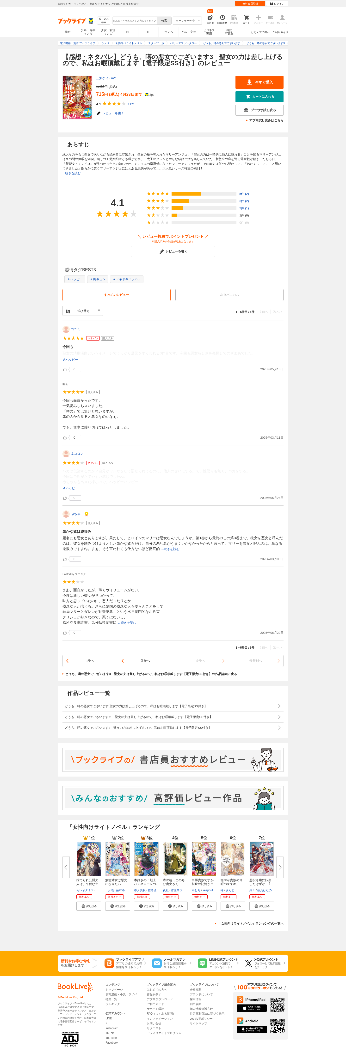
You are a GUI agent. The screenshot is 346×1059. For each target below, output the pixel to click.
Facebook (111, 1042)
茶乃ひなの (264, 890)
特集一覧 (111, 999)
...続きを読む (71, 173)
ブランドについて (201, 994)
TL (148, 32)
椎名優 (152, 890)
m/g (114, 78)
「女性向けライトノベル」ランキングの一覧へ (251, 923)
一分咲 (109, 890)
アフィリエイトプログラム (164, 1033)
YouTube (111, 1038)
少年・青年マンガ (88, 32)
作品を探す (154, 994)
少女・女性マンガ (108, 32)
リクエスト (154, 1028)
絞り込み (104, 21)
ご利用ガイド (280, 32)
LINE (108, 1018)
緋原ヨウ (176, 890)
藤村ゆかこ (123, 890)
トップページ (114, 989)
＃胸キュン (97, 279)
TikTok (109, 1033)
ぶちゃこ (77, 514)
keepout (208, 890)
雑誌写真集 (229, 32)
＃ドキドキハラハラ (127, 279)
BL (128, 32)
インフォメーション (160, 1018)
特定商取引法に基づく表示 (207, 1013)
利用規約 (195, 1004)
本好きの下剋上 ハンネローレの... (146, 882)
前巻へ (145, 661)
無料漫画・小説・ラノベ (121, 994)
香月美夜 (140, 890)
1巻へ (90, 661)
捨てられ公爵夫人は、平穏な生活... (87, 884)
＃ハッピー (75, 279)
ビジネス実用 (209, 32)
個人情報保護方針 (201, 1009)
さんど (230, 890)
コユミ (75, 329)
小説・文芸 (189, 32)
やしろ (196, 890)
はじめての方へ (260, 32)
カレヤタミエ (85, 890)
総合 (68, 32)
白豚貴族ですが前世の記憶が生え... (203, 884)
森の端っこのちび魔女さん (174, 882)
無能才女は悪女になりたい (116, 882)
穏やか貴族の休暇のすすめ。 (231, 882)
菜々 (252, 890)
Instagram (111, 1028)
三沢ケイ (102, 78)
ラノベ (168, 32)
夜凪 (166, 890)
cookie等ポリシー (201, 1018)
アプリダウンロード (160, 999)
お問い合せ (154, 1023)
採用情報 (195, 999)
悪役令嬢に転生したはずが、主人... (260, 884)
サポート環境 (155, 1009)
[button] (88, 906)
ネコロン (77, 453)
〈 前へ (263, 312)
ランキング (112, 1004)
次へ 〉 (278, 312)
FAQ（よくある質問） (161, 1013)
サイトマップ (198, 1023)
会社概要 (195, 989)
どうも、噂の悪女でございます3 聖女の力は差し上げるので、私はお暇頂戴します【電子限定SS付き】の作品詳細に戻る (151, 674)
